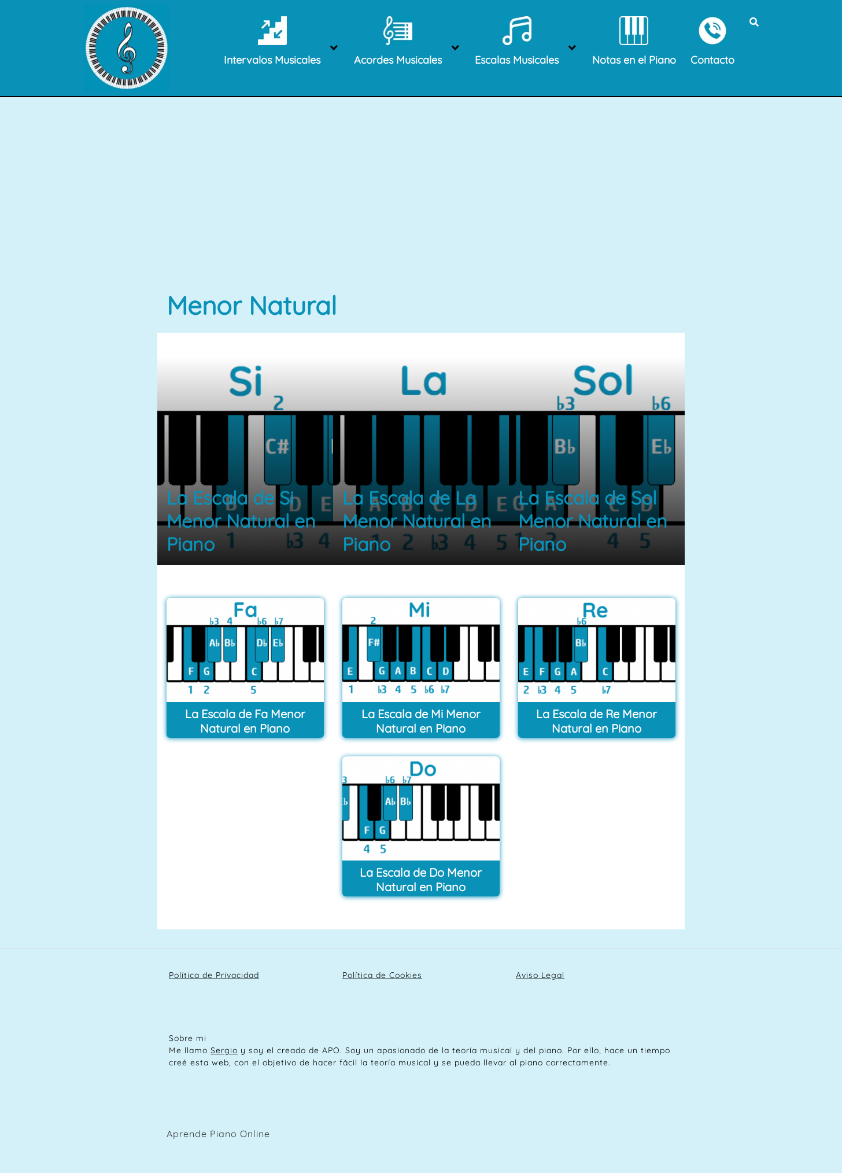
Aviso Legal (540, 975)
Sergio (224, 1050)
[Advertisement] (421, 203)
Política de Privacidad (214, 975)
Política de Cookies (382, 975)
